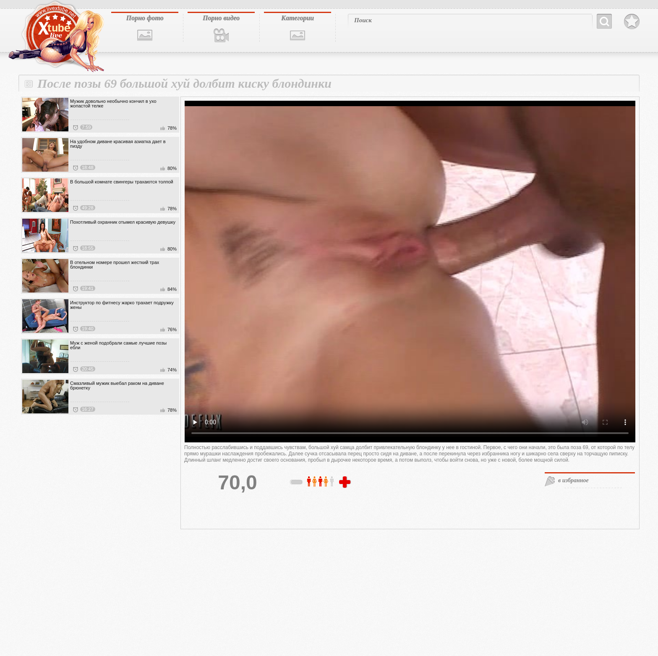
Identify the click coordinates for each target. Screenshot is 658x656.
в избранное (573, 480)
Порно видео (221, 17)
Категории (297, 17)
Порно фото (144, 17)
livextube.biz (55, 36)
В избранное (632, 22)
